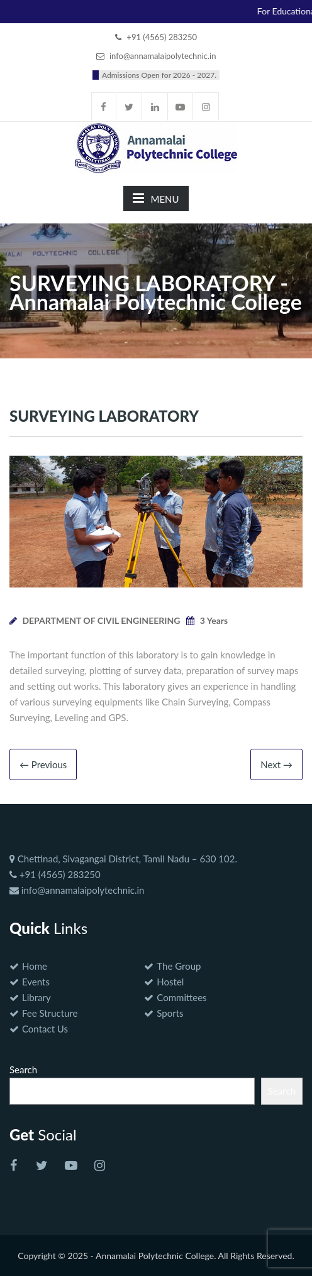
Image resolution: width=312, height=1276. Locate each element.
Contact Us (45, 1028)
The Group (179, 966)
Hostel (170, 981)
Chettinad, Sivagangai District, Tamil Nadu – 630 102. (123, 858)
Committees (181, 997)
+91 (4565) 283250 (55, 874)
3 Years (214, 620)
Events (36, 981)
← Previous (43, 764)
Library (36, 997)
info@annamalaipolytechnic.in (76, 890)
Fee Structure (49, 1013)
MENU (156, 198)
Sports (170, 1013)
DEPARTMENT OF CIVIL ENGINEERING (101, 620)
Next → (276, 764)
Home (34, 966)
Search (23, 1069)
